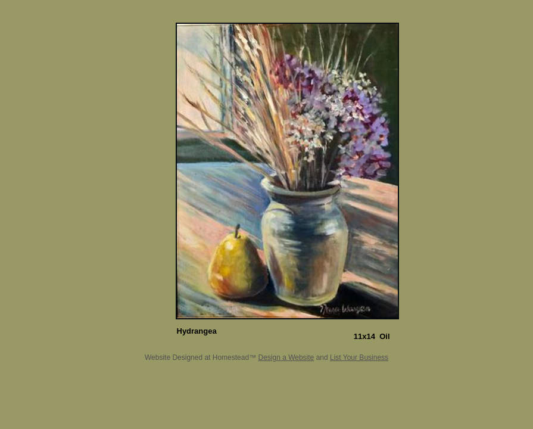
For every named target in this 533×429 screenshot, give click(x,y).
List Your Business (359, 357)
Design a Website (286, 357)
